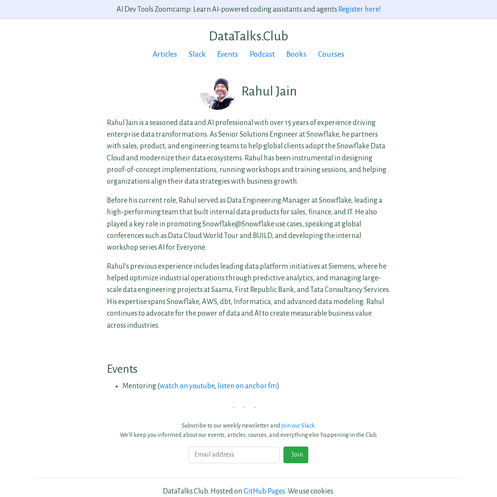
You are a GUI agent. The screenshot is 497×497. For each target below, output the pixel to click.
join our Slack (298, 425)
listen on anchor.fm (247, 386)
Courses (331, 54)
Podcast (262, 54)
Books (296, 54)
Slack (197, 54)
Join (296, 454)
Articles (165, 54)
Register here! (359, 9)
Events (227, 54)
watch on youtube (187, 386)
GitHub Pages (264, 491)
